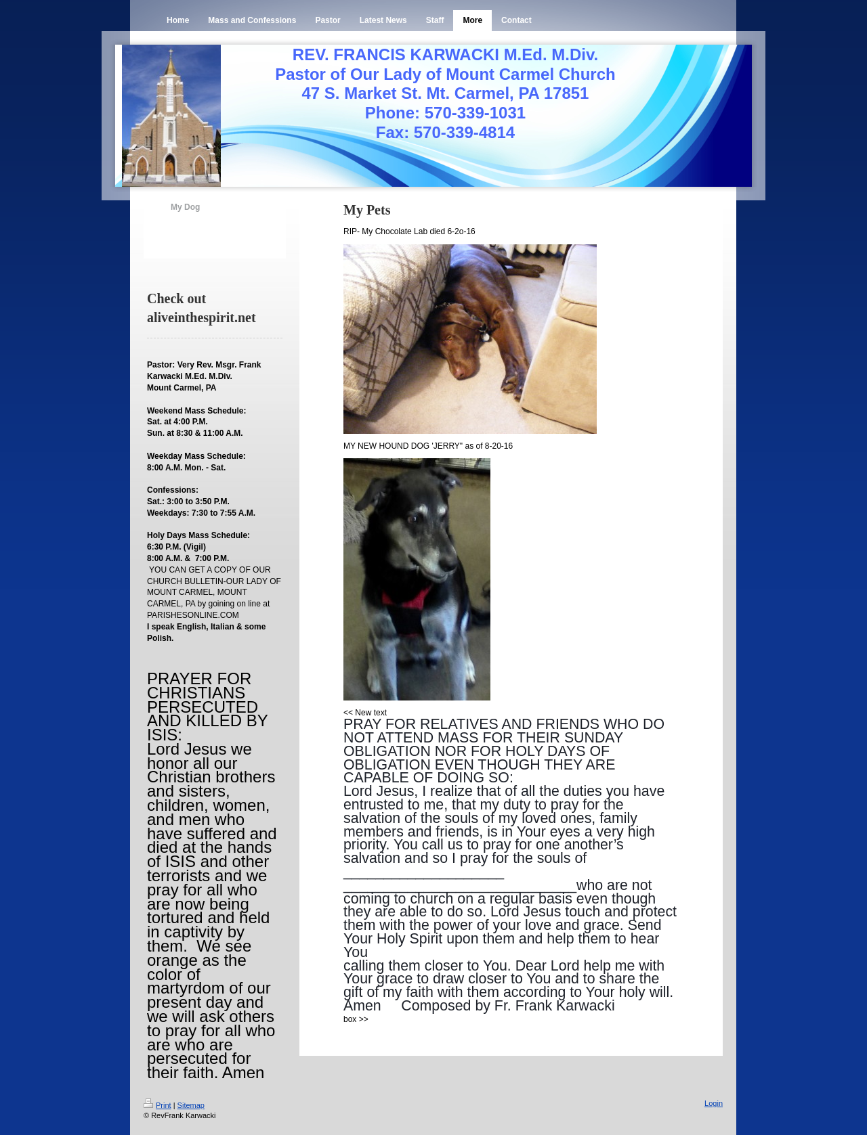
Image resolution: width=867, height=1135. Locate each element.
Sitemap (191, 1105)
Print (157, 1105)
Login (713, 1103)
